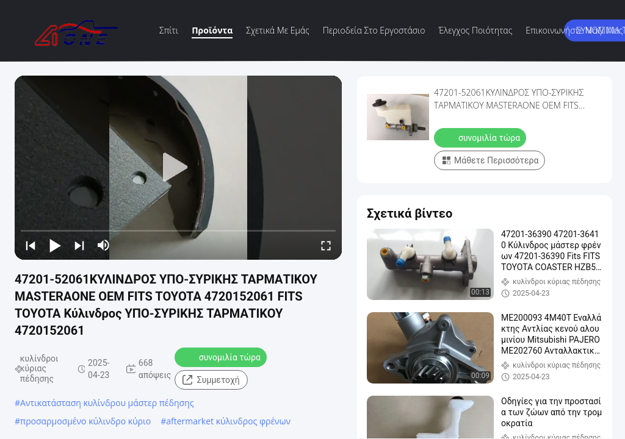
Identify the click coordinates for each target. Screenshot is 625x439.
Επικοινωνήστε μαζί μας (574, 30)
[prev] (30, 245)
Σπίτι (168, 30)
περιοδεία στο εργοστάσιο (374, 30)
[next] (79, 245)
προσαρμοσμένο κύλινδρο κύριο (85, 421)
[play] (178, 167)
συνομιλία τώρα (222, 357)
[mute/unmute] (104, 245)
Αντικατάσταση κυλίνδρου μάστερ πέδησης (106, 403)
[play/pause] (55, 245)
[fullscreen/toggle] (326, 245)
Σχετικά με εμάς (277, 30)
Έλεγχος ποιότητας (476, 30)
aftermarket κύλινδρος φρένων (228, 421)
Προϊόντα (212, 30)
